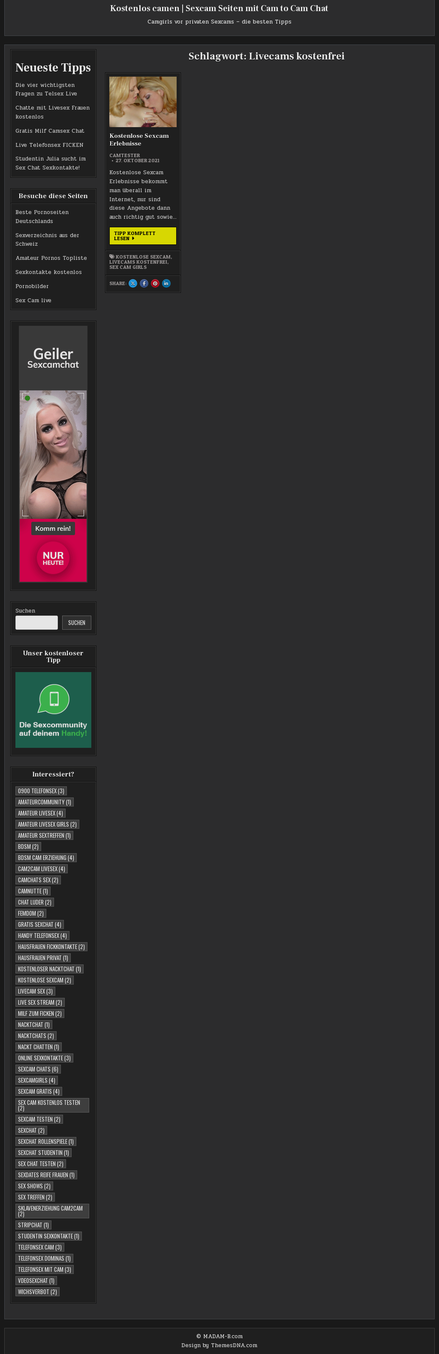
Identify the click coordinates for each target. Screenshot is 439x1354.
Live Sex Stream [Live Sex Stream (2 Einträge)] (40, 1002)
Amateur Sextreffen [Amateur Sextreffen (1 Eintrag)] (44, 835)
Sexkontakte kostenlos (48, 272)
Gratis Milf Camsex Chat (49, 131)
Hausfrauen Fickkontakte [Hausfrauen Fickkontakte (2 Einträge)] (51, 946)
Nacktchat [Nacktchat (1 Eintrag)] (34, 1024)
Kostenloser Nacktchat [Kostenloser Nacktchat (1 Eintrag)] (49, 968)
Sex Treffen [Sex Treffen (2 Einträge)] (35, 1197)
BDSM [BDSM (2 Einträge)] (28, 846)
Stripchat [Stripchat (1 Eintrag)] (33, 1224)
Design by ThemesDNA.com (219, 1345)
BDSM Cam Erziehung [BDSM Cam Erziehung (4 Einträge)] (46, 857)
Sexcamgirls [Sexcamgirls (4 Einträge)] (36, 1080)
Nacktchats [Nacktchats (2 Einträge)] (36, 1035)
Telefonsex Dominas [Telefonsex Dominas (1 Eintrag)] (44, 1258)
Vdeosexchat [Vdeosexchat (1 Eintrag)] (36, 1280)
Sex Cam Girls (128, 267)
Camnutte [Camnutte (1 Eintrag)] (33, 891)
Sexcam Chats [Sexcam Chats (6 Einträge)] (38, 1069)
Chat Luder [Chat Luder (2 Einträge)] (34, 902)
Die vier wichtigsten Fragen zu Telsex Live (46, 89)
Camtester (124, 155)
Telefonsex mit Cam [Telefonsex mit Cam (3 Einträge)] (44, 1269)
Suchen (25, 611)
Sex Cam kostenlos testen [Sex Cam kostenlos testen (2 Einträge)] (49, 1105)
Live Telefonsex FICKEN (49, 145)
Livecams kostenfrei (138, 262)
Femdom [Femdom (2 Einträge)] (31, 913)
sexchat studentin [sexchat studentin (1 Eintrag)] (43, 1152)
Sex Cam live (33, 300)
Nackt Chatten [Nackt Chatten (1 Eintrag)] (38, 1046)
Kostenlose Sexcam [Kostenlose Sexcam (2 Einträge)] (44, 980)
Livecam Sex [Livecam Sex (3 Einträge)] (35, 991)
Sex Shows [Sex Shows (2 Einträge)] (34, 1185)
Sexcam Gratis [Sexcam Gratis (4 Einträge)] (39, 1091)
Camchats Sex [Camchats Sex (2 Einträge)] (38, 879)
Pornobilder (32, 286)
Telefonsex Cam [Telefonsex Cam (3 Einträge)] (40, 1247)
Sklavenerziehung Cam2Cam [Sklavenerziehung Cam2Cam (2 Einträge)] (50, 1211)
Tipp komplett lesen (138, 237)
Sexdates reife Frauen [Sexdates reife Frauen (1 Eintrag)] (46, 1174)
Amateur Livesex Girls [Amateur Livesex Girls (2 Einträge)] (47, 824)
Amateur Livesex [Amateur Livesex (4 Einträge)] (40, 813)
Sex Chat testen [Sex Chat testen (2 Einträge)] (40, 1163)
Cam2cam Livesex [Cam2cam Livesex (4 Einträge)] (41, 868)
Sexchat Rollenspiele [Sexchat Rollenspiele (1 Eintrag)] (46, 1141)
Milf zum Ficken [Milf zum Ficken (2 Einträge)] (40, 1013)
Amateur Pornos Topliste (51, 258)
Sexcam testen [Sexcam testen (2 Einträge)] (39, 1119)
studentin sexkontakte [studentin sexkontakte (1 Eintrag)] (48, 1236)
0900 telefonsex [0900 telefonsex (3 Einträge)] (41, 790)
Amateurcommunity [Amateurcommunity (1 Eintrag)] (44, 802)
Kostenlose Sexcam (143, 256)
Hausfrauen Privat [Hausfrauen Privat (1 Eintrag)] (43, 957)
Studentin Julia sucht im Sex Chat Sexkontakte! (50, 163)
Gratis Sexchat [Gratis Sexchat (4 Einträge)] (39, 924)
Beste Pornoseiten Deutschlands (42, 217)
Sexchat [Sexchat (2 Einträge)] (31, 1130)
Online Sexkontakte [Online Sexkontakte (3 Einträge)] (44, 1057)
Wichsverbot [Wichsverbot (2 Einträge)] (37, 1291)
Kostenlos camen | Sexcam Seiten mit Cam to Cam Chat (219, 8)
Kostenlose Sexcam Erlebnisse (139, 140)
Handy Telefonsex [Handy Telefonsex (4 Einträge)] (42, 935)
